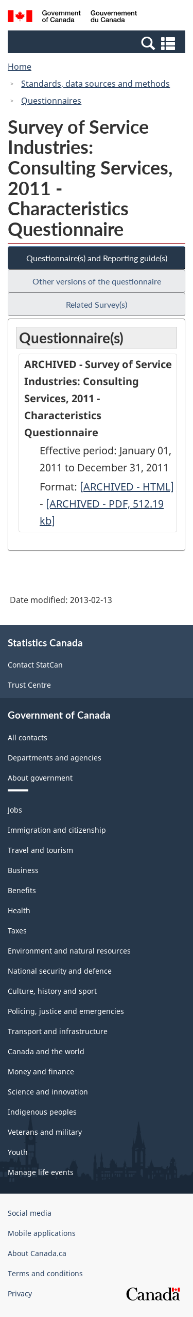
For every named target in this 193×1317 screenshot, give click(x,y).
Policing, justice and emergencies (66, 1011)
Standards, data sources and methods (95, 83)
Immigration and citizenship (57, 830)
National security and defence (60, 971)
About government (40, 778)
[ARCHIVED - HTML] (127, 487)
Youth (18, 1152)
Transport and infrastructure (58, 1031)
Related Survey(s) (96, 304)
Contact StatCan (35, 665)
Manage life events (41, 1172)
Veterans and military (45, 1132)
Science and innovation (48, 1092)
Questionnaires (51, 100)
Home (19, 66)
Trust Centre (29, 685)
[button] (97, 42)
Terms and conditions (45, 1273)
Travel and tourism (40, 850)
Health (19, 910)
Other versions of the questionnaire (96, 281)
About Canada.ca (37, 1253)
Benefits (22, 890)
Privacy (20, 1293)
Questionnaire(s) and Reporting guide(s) (96, 258)
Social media (29, 1213)
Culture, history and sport (52, 991)
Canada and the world (46, 1051)
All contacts (27, 737)
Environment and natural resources (69, 951)
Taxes (17, 930)
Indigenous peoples (42, 1112)
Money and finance (41, 1071)
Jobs (15, 810)
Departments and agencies (54, 758)
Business (23, 870)
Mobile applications (42, 1233)
